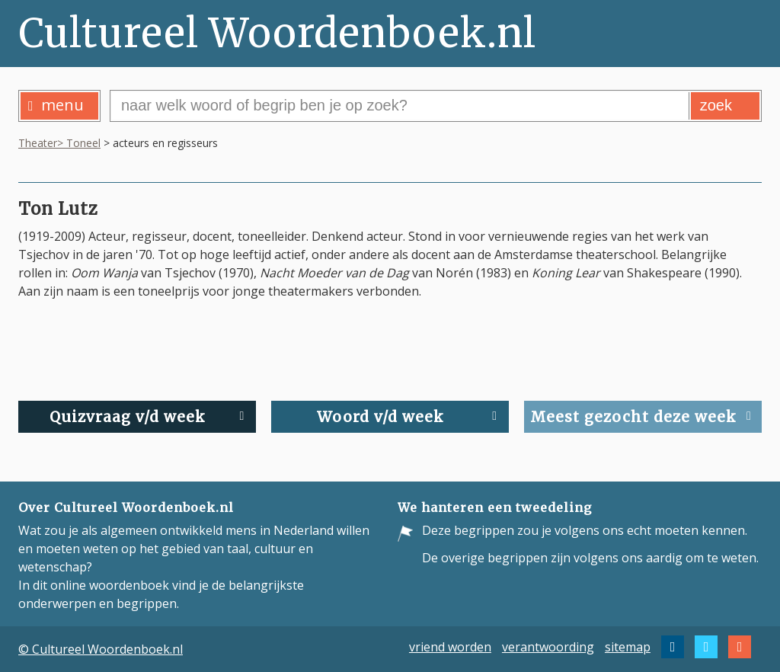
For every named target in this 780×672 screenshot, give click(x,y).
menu (56, 104)
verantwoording (548, 646)
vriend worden (450, 646)
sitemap (628, 646)
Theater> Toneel (59, 143)
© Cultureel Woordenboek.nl (100, 649)
